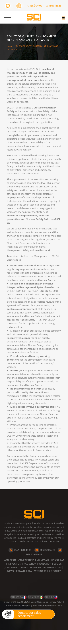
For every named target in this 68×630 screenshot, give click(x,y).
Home (9, 46)
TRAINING (35, 567)
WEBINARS (40, 571)
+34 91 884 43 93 (20, 550)
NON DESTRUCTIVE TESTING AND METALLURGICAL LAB (34, 560)
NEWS (10, 571)
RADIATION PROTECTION (37, 563)
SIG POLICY (55, 571)
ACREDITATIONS (52, 567)
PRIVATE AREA (24, 571)
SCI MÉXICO (35, 597)
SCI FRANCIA (18, 597)
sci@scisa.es (53, 5)
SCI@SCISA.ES (44, 550)
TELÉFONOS (35, 5)
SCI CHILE (51, 597)
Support (26, 605)
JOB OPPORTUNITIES (16, 567)
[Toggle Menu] (7, 17)
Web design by (40, 605)
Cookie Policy (13, 605)
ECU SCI (58, 563)
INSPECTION (14, 563)
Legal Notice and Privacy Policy (46, 601)
